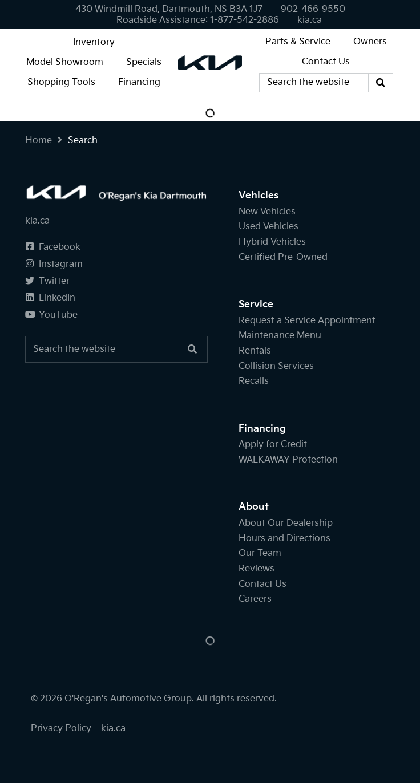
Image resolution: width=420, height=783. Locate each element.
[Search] (380, 82)
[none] (313, 9)
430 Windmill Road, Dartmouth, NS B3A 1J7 (168, 9)
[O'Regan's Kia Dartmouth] (210, 62)
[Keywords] (314, 82)
